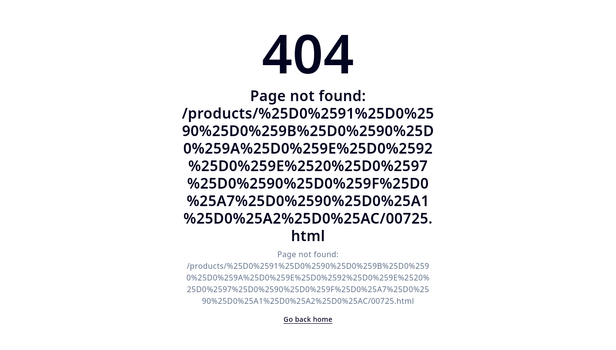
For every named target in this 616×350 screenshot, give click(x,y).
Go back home (308, 319)
